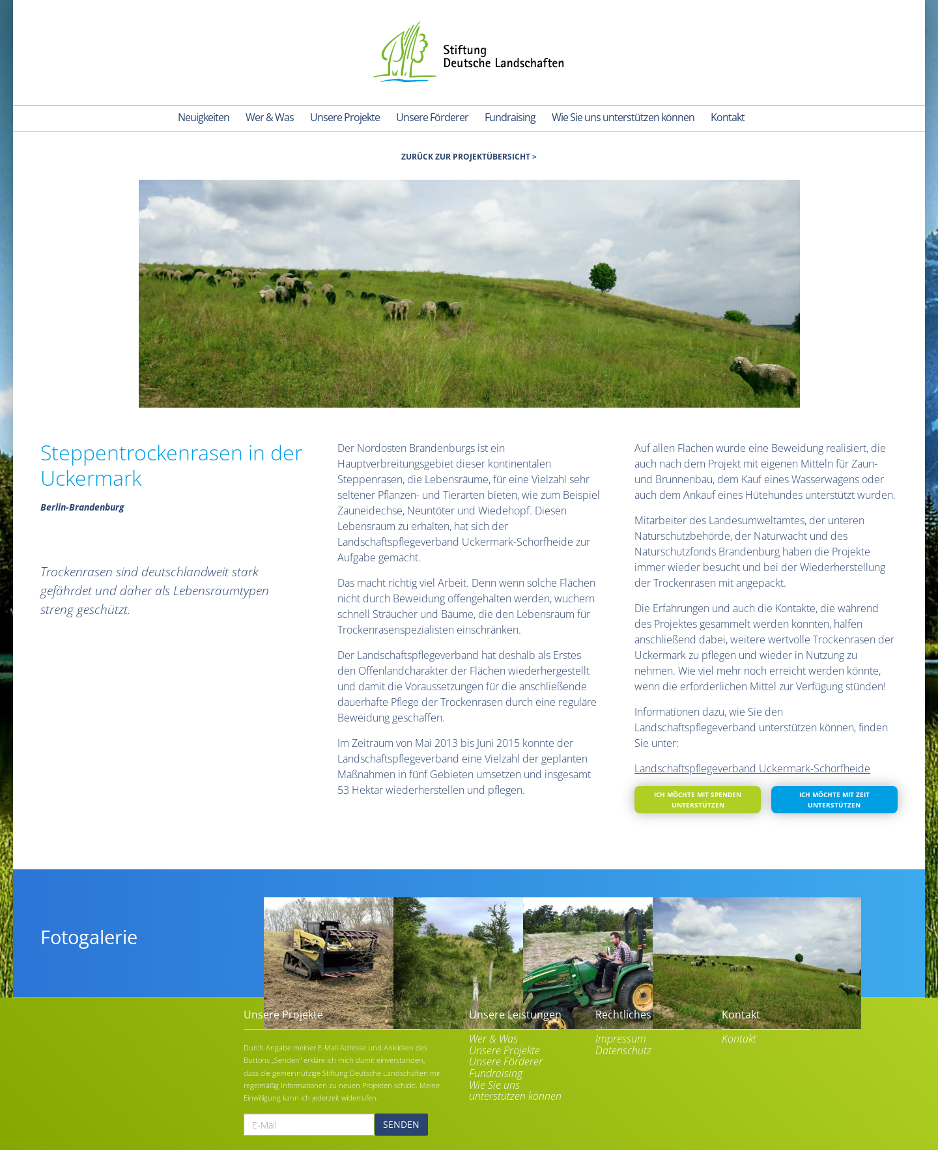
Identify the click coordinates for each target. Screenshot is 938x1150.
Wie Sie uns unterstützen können (515, 1088)
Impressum (620, 1037)
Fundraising (495, 1072)
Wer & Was (493, 1037)
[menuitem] (203, 119)
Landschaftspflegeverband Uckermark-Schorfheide (752, 766)
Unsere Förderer (506, 1060)
